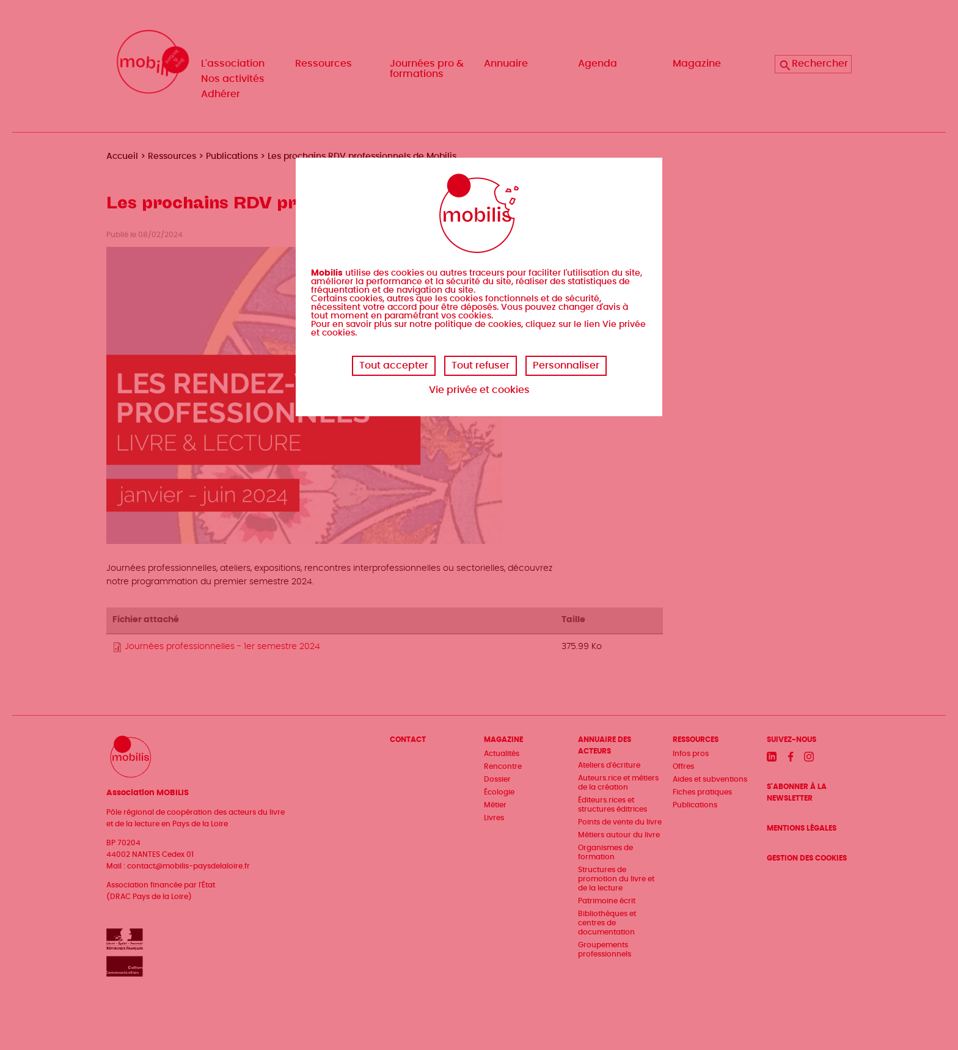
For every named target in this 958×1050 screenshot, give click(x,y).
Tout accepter (393, 365)
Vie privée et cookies (479, 390)
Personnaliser (566, 365)
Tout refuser (481, 365)
